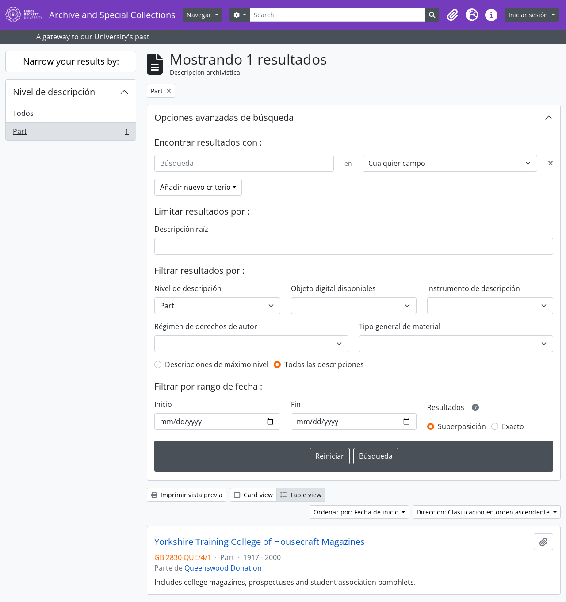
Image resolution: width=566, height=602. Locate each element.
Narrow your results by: (71, 61)
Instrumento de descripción (473, 288)
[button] (452, 15)
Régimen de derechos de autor (205, 326)
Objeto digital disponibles (333, 288)
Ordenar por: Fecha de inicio (357, 512)
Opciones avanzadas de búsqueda (224, 117)
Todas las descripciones (324, 364)
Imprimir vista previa (186, 495)
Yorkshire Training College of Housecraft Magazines (259, 542)
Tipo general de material (399, 326)
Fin (296, 404)
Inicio (163, 404)
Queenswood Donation (223, 568)
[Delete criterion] (550, 163)
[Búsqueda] (244, 163)
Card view (253, 495)
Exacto (513, 426)
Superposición (462, 426)
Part (70, 133)
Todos (23, 113)
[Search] (337, 15)
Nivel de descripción (54, 92)
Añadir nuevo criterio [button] (195, 187)
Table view (300, 495)
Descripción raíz (181, 229)
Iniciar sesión (529, 15)
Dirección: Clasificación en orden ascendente (484, 512)
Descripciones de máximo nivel (216, 364)
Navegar (200, 15)
